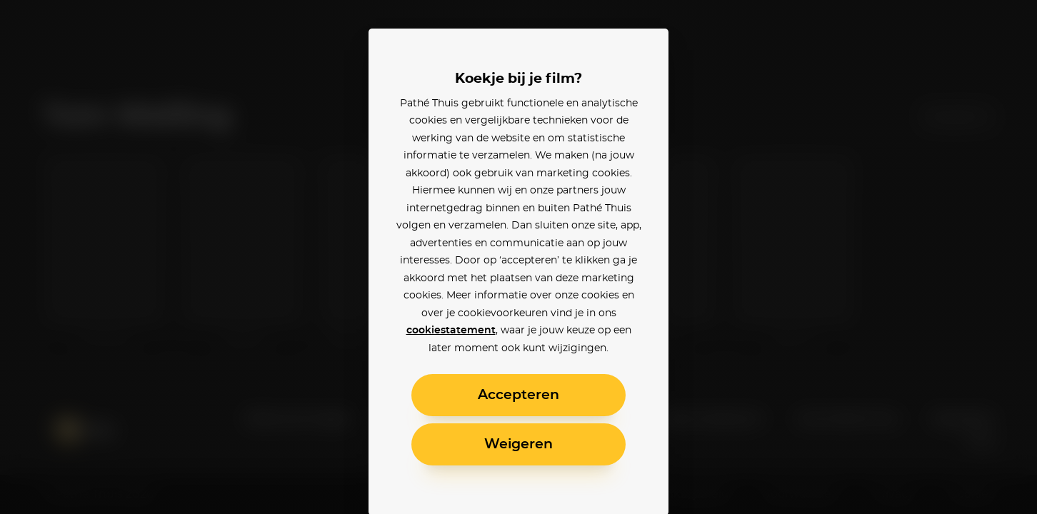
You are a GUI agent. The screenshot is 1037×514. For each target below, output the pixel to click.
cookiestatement (451, 331)
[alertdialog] (518, 257)
